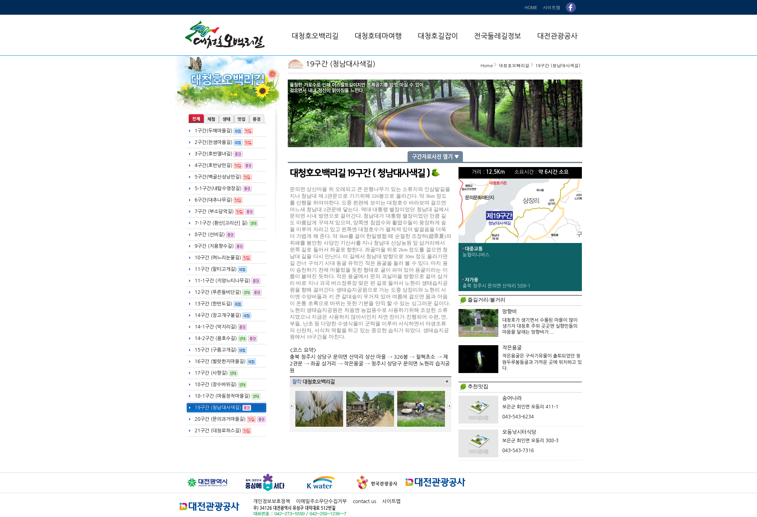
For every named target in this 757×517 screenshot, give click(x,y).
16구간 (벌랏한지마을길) (225, 362)
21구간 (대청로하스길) (223, 431)
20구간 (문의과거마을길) (230, 419)
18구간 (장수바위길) (221, 385)
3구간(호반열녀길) (218, 154)
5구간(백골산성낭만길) (223, 177)
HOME (531, 7)
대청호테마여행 (378, 36)
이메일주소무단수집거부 (321, 501)
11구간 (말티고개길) (221, 269)
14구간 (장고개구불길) (223, 316)
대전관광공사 (557, 36)
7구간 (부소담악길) (224, 212)
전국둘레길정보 (497, 36)
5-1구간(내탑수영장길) (223, 189)
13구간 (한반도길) (218, 304)
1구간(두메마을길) (224, 131)
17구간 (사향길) (216, 373)
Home (486, 65)
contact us (364, 501)
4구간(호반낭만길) (224, 166)
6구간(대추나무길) (218, 200)
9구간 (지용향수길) (219, 246)
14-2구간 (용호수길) (226, 339)
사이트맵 (551, 7)
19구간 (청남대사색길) (223, 408)
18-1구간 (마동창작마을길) (227, 396)
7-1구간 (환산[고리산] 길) (226, 223)
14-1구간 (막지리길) (221, 327)
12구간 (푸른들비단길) (228, 292)
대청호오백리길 (315, 36)
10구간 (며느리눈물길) (223, 258)
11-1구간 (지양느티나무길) (227, 281)
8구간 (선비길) (215, 235)
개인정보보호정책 (271, 501)
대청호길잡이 (438, 36)
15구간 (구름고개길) (221, 350)
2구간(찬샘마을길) (224, 143)
